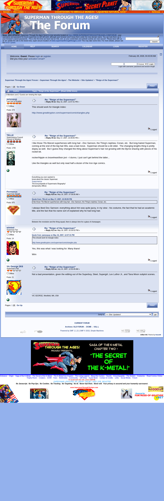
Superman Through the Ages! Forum (21, 80)
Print (152, 86)
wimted (10, 227)
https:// (92, 35)
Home (14, 46)
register (47, 56)
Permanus (12, 191)
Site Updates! (87, 80)
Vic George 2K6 (15, 266)
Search (55, 46)
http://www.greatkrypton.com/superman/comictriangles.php (60, 112)
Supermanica (37, 181)
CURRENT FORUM (81, 323)
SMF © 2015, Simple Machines (92, 331)
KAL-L (96, 327)
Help (32, 46)
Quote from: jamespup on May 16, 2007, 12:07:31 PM (53, 235)
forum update (10, 43)
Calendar (87, 46)
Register (143, 46)
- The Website (59, 80)
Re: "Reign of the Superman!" (60, 99)
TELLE (10, 135)
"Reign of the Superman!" (107, 80)
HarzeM (158, 335)
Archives (68, 327)
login (37, 56)
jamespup (12, 99)
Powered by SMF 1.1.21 (69, 331)
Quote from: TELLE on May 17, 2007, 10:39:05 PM (52, 199)
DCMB (88, 327)
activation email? (36, 59)
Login (116, 46)
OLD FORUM (78, 327)
